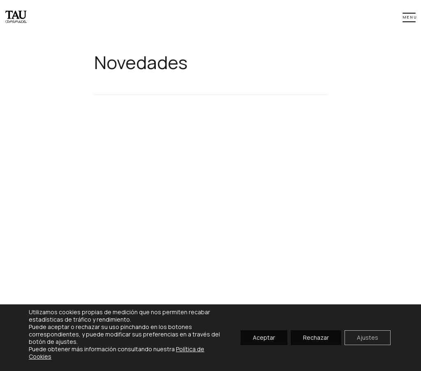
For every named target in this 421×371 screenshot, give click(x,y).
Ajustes (367, 337)
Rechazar (316, 337)
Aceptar (264, 337)
